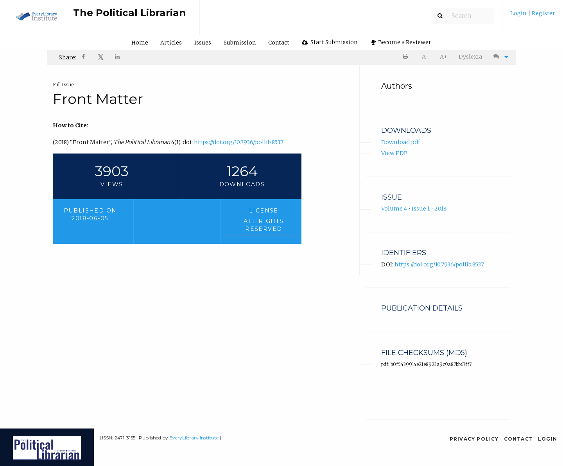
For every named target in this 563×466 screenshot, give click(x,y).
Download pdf (400, 142)
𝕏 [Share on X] (101, 57)
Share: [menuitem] (67, 57)
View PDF (394, 153)
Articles (171, 42)
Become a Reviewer (401, 42)
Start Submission (329, 42)
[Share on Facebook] (84, 57)
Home (139, 42)
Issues (202, 42)
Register (543, 13)
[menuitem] (532, 16)
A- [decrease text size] (425, 56)
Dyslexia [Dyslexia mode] (470, 56)
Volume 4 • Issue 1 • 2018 (413, 208)
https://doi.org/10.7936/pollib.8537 (238, 142)
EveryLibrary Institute (194, 438)
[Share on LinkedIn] (117, 57)
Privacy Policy (474, 439)
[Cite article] (499, 57)
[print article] (406, 57)
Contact (278, 42)
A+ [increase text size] (443, 56)
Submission (240, 42)
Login (519, 13)
